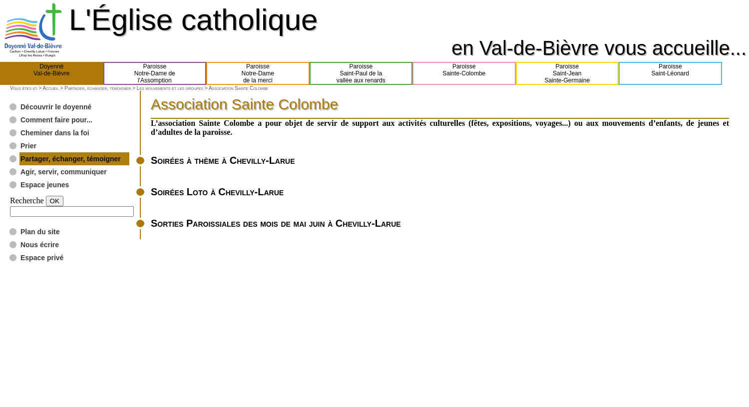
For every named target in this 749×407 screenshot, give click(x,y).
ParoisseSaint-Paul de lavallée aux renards (361, 73)
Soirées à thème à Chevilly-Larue (223, 160)
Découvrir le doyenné (55, 107)
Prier (28, 146)
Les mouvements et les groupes (170, 88)
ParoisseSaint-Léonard (670, 73)
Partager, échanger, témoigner (97, 88)
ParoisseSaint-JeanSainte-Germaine (567, 73)
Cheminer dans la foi (54, 133)
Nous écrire (39, 245)
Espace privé (41, 258)
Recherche (27, 200)
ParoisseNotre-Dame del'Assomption (154, 73)
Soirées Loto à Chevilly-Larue (217, 191)
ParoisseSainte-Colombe (463, 73)
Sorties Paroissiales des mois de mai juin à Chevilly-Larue (276, 223)
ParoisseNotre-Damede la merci (258, 73)
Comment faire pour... (56, 120)
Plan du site (40, 232)
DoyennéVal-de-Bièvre (51, 73)
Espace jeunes (44, 185)
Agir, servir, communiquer (63, 172)
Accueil (50, 88)
